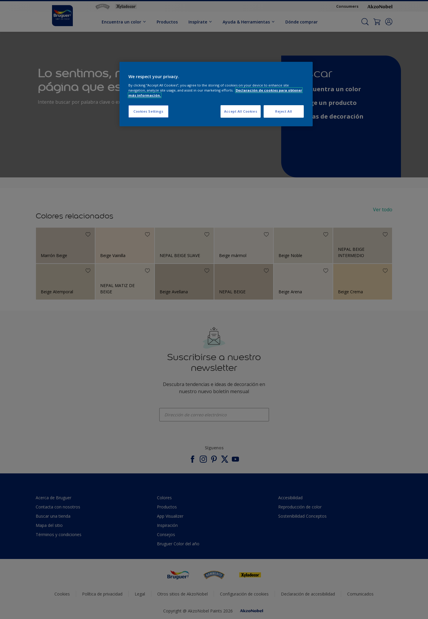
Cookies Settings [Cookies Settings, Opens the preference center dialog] (148, 111)
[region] (216, 94)
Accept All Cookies (240, 111)
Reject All (283, 111)
